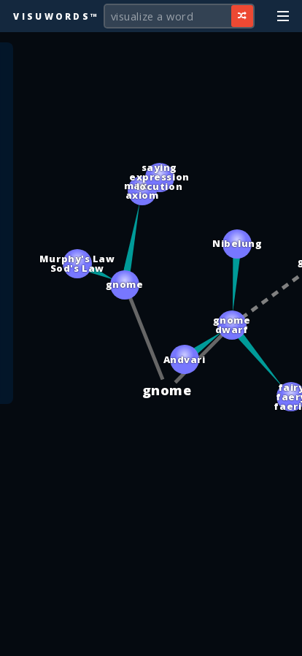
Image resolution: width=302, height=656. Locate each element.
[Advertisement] (151, 637)
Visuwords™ (56, 16)
